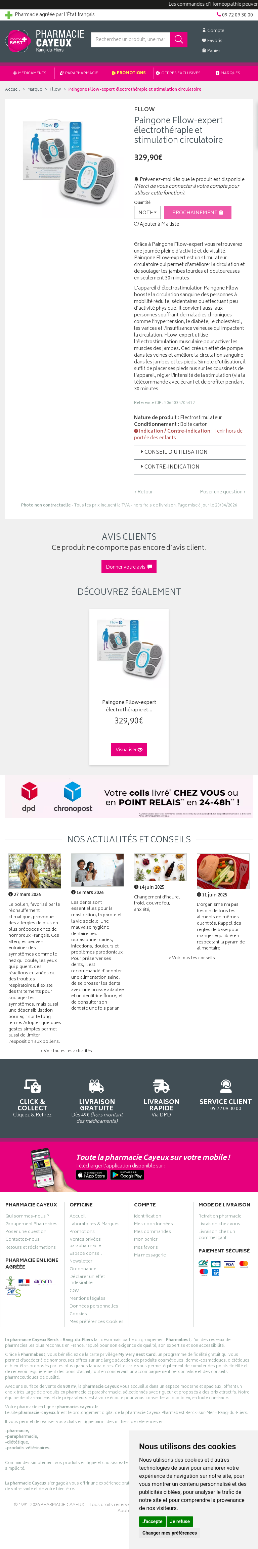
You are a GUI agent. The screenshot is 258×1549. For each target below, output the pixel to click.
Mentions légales (87, 1299)
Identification (147, 1217)
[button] (147, 212)
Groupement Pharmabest (32, 1225)
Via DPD (161, 1097)
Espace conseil (86, 1254)
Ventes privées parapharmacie (85, 1243)
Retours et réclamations (30, 1248)
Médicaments (29, 73)
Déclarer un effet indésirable (87, 1280)
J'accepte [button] (152, 1521)
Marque (35, 89)
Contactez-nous (22, 1240)
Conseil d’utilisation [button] (173, 452)
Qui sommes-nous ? (27, 1217)
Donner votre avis (129, 567)
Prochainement (197, 213)
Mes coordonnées (153, 1225)
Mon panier (146, 1240)
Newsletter (81, 1262)
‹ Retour (143, 492)
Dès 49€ (97, 1100)
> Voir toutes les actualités (66, 1051)
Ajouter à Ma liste (156, 224)
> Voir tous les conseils (192, 958)
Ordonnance (83, 1270)
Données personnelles (94, 1307)
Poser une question (25, 1232)
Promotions (129, 73)
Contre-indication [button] (169, 467)
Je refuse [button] (180, 1521)
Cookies (78, 1315)
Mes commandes (152, 1232)
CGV (74, 1291)
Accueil (12, 89)
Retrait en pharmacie (220, 1217)
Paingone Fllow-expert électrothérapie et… (129, 706)
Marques (228, 73)
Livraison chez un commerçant (217, 1235)
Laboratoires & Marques (95, 1225)
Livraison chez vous (219, 1225)
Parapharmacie (79, 73)
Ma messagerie (150, 1256)
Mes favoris (146, 1248)
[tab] (190, 452)
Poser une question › (223, 492)
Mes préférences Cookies (97, 1322)
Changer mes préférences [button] (169, 1533)
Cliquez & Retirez (32, 1097)
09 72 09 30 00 (226, 1094)
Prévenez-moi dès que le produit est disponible (189, 180)
